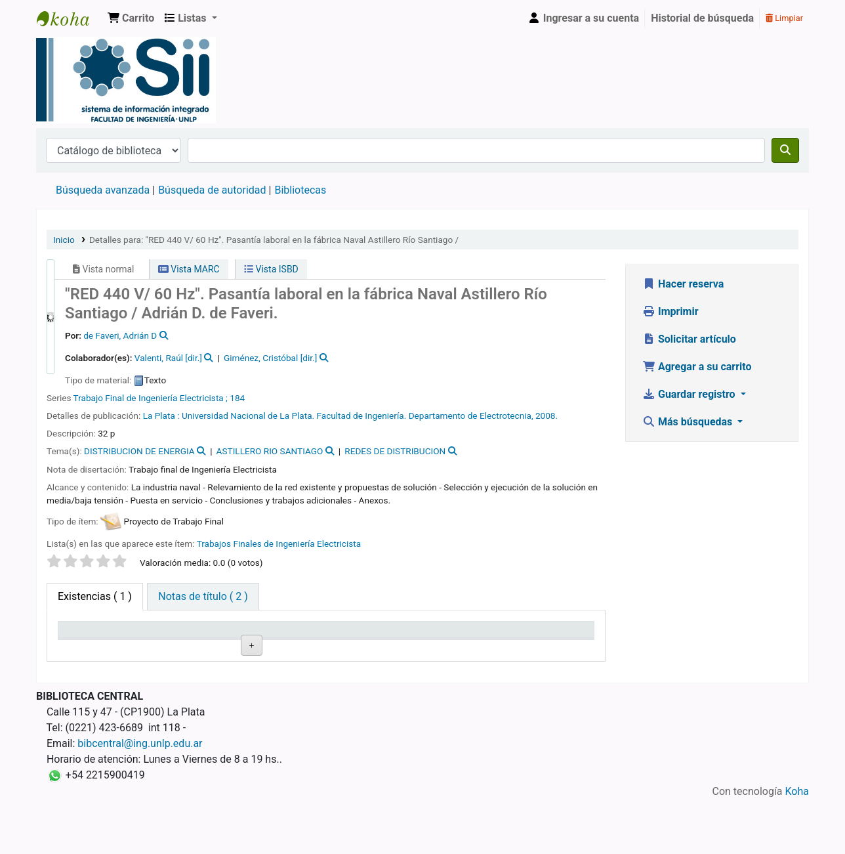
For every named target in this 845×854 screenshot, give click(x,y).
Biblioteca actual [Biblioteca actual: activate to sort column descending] (101, 635)
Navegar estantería (243, 679)
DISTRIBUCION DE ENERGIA (139, 451)
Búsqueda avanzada (103, 190)
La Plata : (162, 415)
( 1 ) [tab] (95, 596)
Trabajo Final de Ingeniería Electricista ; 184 (159, 398)
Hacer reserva (683, 284)
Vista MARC (189, 269)
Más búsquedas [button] (688, 422)
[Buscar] (785, 150)
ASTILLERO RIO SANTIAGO (269, 451)
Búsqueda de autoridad (212, 190)
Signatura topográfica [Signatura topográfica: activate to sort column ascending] (246, 635)
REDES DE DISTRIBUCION (394, 451)
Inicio (64, 239)
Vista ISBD (271, 269)
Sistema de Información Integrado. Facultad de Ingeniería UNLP (69, 18)
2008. (546, 415)
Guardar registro (690, 394)
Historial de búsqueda (702, 18)
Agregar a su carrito (697, 366)
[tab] (202, 596)
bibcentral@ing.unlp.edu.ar (139, 797)
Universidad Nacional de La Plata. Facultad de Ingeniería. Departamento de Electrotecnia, (358, 415)
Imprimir (670, 311)
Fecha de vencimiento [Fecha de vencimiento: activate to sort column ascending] (514, 635)
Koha (797, 846)
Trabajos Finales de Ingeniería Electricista (279, 543)
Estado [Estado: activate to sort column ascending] (349, 635)
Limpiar (784, 18)
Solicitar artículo (689, 339)
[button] (130, 18)
